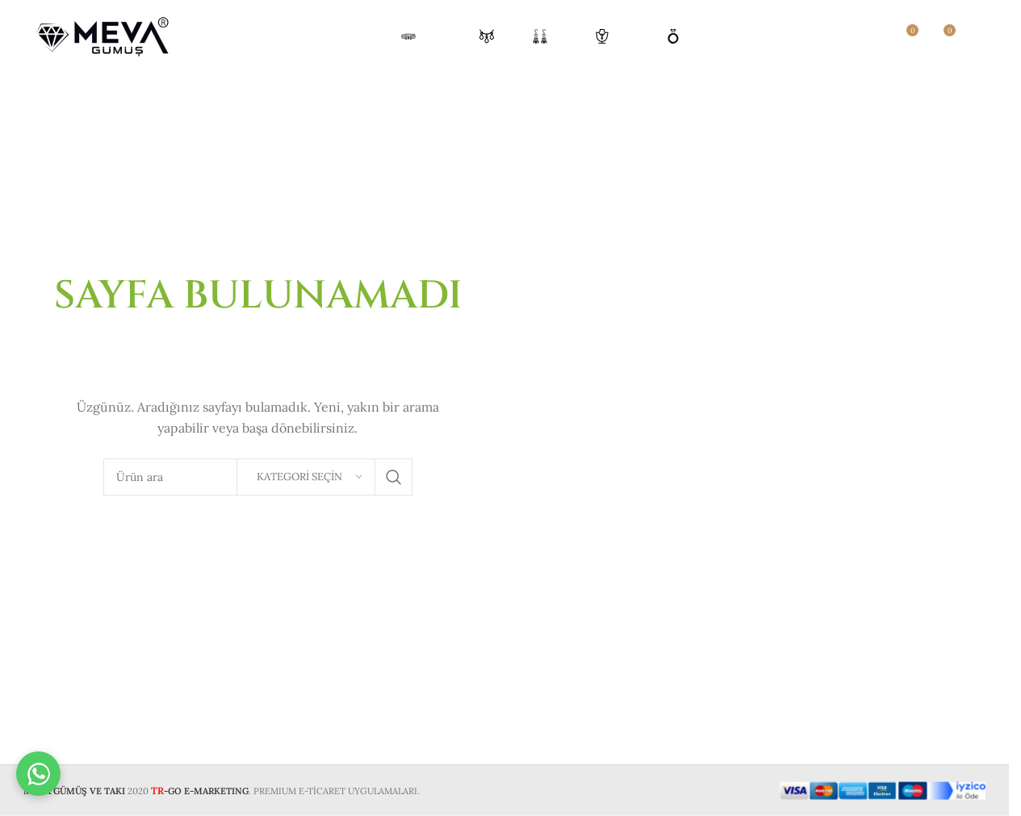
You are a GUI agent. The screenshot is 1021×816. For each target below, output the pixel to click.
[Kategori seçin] (305, 477)
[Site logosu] (104, 35)
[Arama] (871, 36)
